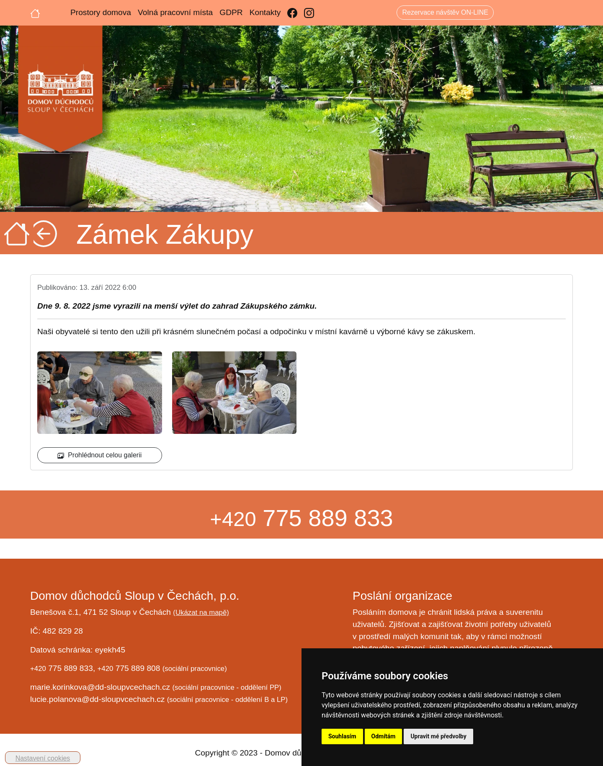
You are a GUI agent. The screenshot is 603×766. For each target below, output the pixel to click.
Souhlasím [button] (342, 736)
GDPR (230, 12)
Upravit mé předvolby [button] (438, 736)
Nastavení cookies (42, 758)
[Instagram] (309, 12)
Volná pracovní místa (175, 12)
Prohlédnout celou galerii (99, 455)
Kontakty (265, 12)
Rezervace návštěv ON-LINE (445, 12)
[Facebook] (292, 12)
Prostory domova (100, 12)
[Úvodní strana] (35, 12)
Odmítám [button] (383, 736)
